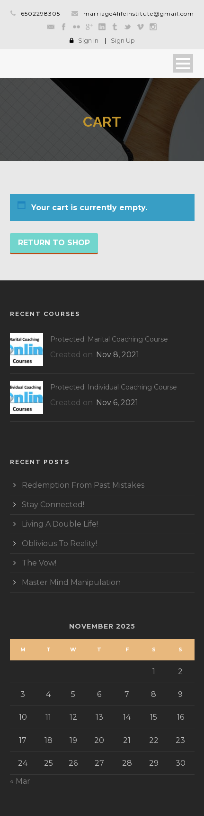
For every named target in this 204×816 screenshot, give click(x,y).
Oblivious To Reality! (59, 543)
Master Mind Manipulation (71, 582)
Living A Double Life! (60, 524)
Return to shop (54, 242)
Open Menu (183, 63)
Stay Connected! (53, 504)
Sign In (88, 40)
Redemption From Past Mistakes (83, 485)
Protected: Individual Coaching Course (113, 387)
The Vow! (39, 562)
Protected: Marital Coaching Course (109, 339)
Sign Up (123, 40)
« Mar (20, 781)
